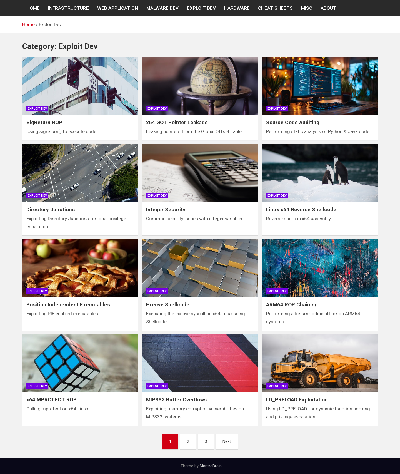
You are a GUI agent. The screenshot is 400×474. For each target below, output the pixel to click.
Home (33, 8)
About (328, 8)
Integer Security (166, 209)
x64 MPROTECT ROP (51, 399)
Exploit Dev (37, 108)
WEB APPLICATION (117, 8)
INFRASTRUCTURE (68, 8)
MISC (306, 8)
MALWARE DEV (162, 8)
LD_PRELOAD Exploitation (297, 399)
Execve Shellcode (167, 304)
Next (226, 441)
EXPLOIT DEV (201, 8)
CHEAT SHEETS (275, 8)
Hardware (237, 8)
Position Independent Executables (68, 304)
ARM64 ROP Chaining (292, 304)
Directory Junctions (50, 209)
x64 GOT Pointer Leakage (177, 122)
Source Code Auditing (292, 122)
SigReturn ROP (44, 122)
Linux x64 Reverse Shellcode (301, 209)
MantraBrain (211, 465)
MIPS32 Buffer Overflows (176, 399)
